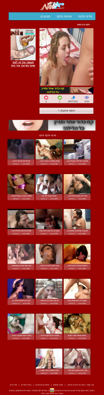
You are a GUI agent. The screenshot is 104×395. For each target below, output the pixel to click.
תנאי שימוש (58, 385)
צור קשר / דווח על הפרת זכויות (80, 385)
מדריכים (13, 385)
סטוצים (45, 16)
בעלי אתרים (26, 385)
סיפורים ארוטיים (42, 385)
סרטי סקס (85, 16)
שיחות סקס (64, 16)
